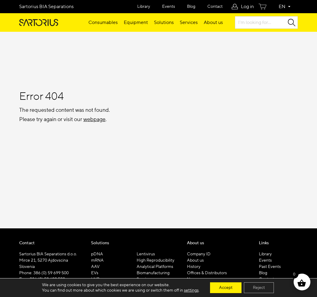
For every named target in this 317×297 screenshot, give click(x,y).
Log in (247, 7)
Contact (215, 6)
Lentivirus (146, 254)
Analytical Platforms (155, 266)
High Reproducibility (155, 260)
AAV (95, 266)
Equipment (136, 22)
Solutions (164, 22)
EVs (94, 273)
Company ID (199, 254)
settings (191, 290)
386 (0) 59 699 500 (51, 273)
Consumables (103, 22)
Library (143, 6)
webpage (94, 119)
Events (168, 6)
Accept (226, 287)
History (193, 266)
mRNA (97, 260)
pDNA (97, 254)
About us (213, 22)
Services (189, 22)
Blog (191, 6)
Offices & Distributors (207, 273)
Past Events (270, 266)
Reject (259, 287)
